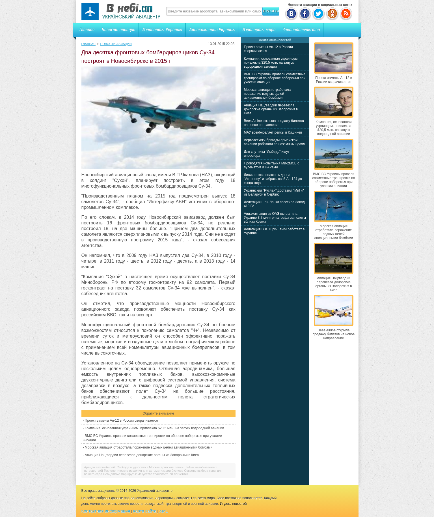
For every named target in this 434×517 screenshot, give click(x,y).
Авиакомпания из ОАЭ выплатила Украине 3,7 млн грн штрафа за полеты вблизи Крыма (275, 218)
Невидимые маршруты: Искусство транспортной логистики (145, 474)
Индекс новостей (233, 504)
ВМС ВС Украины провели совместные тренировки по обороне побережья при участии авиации (275, 78)
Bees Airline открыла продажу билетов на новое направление (274, 123)
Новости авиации (118, 29)
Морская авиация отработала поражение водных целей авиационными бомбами (148, 447)
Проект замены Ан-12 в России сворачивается (121, 420)
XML (163, 511)
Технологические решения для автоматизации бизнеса (143, 470)
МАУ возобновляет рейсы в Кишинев (273, 132)
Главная (86, 29)
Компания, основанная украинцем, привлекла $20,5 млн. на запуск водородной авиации (154, 428)
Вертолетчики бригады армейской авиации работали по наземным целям (274, 142)
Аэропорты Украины (162, 29)
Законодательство (301, 29)
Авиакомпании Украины (212, 29)
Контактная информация (105, 511)
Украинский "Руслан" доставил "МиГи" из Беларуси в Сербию (274, 192)
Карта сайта (145, 511)
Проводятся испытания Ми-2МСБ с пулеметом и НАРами (271, 165)
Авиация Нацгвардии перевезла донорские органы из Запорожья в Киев (142, 455)
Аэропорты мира (258, 29)
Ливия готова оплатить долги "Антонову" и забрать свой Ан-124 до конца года (273, 179)
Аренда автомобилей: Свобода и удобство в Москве (122, 467)
